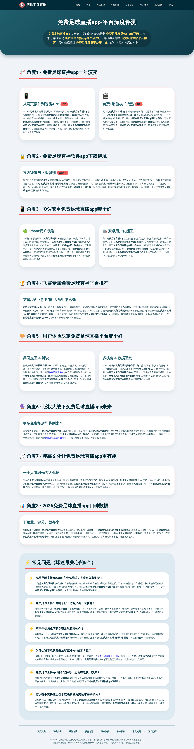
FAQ (171, 5)
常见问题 (136, 731)
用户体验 (144, 5)
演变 (88, 5)
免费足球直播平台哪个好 (57, 437)
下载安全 (100, 5)
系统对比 (115, 5)
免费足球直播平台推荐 (108, 656)
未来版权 (159, 5)
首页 (78, 5)
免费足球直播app (57, 372)
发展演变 (41, 731)
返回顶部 (152, 731)
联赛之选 (129, 5)
